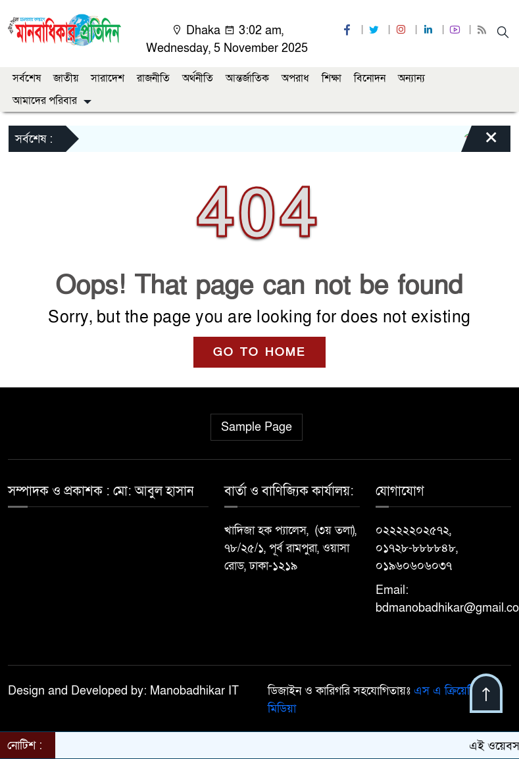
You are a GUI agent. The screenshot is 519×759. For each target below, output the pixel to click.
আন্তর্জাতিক (247, 78)
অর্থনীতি (197, 78)
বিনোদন (369, 78)
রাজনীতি (153, 78)
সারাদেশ (107, 78)
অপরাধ (295, 78)
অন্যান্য (411, 78)
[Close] (479, 142)
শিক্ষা (331, 78)
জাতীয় (65, 78)
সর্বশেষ (26, 78)
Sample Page (256, 427)
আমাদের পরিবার (44, 100)
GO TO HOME (259, 352)
